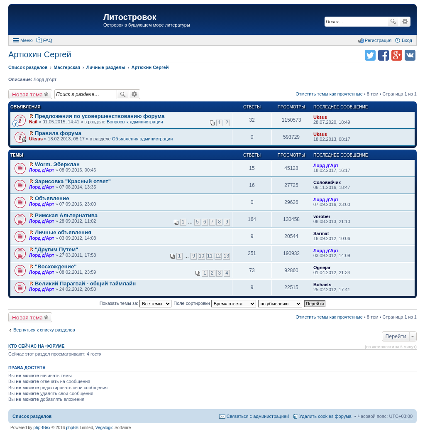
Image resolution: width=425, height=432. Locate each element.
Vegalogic (104, 427)
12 (218, 256)
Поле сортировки (214, 303)
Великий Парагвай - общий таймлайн (85, 283)
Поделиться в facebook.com (383, 55)
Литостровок (129, 17)
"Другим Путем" (56, 249)
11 (209, 256)
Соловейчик (327, 182)
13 (226, 256)
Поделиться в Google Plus (396, 55)
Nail (33, 121)
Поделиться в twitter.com (370, 55)
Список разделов (32, 416)
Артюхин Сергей (39, 54)
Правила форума (58, 133)
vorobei (321, 216)
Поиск (393, 22)
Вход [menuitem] (407, 40)
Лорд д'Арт (41, 169)
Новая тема (27, 94)
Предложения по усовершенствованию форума (99, 116)
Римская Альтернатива (66, 215)
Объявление (52, 198)
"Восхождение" (55, 266)
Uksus (320, 117)
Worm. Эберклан (57, 164)
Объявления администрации (142, 138)
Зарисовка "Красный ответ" (73, 181)
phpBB (72, 427)
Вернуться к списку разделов (44, 329)
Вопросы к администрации (135, 121)
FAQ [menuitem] (47, 40)
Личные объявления (63, 232)
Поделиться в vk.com (410, 55)
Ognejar (322, 267)
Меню (26, 40)
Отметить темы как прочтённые (329, 93)
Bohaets (322, 284)
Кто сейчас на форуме (36, 346)
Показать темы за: (136, 303)
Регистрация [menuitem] (378, 40)
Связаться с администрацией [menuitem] (258, 416)
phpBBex (42, 427)
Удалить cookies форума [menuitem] (325, 416)
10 (201, 256)
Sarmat (321, 233)
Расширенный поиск (404, 22)
